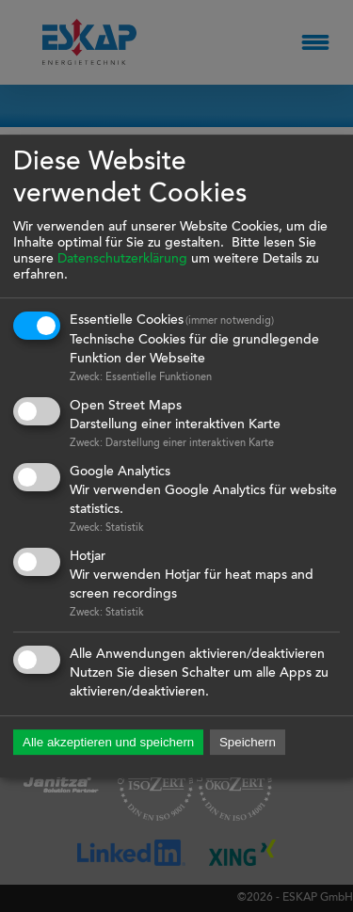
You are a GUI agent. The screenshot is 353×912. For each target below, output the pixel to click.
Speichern (247, 743)
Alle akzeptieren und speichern (108, 743)
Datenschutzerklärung (122, 259)
